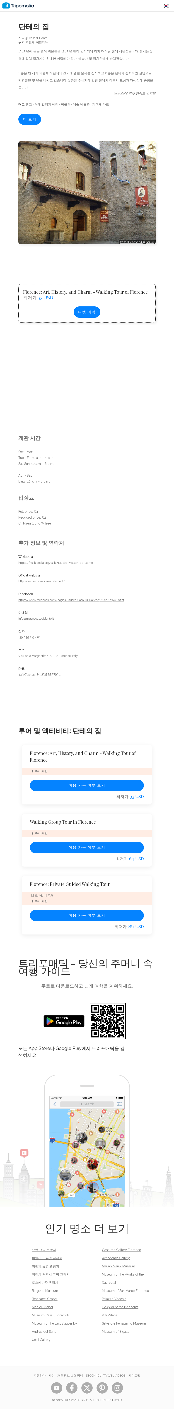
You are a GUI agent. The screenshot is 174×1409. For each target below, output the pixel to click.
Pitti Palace (109, 1315)
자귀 (51, 1375)
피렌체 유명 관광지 (45, 1266)
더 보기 (29, 119)
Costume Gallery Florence (121, 1250)
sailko (150, 242)
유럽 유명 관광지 (44, 1250)
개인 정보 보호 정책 (70, 1375)
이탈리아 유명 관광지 (47, 1258)
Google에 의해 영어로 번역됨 (135, 93)
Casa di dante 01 (131, 242)
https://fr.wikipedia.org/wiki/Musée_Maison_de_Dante (55, 562)
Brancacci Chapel (45, 1299)
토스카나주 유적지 (45, 1282)
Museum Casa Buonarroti (50, 1315)
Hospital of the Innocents (120, 1307)
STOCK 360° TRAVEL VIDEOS (106, 1375)
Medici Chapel (42, 1307)
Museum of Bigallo (116, 1331)
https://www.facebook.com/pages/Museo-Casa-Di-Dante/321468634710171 (71, 600)
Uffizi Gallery (41, 1340)
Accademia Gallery (116, 1258)
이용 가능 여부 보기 (87, 785)
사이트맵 (134, 1375)
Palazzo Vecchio (114, 1299)
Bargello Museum (45, 1291)
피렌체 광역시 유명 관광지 (51, 1274)
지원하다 (40, 1375)
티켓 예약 (87, 312)
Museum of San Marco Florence (125, 1291)
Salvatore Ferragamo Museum (124, 1323)
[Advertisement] (87, 260)
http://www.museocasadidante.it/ (41, 581)
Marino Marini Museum (118, 1266)
